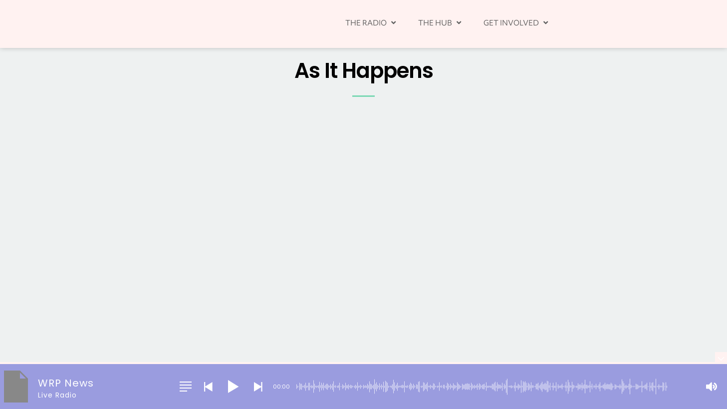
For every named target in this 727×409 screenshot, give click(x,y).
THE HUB (441, 22)
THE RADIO (371, 22)
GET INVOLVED (517, 22)
